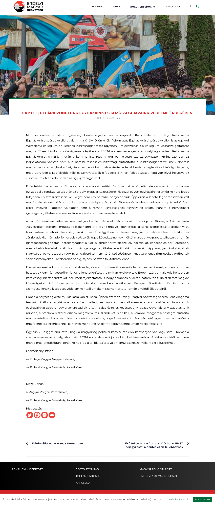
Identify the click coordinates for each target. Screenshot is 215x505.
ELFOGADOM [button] (202, 499)
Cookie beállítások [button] (177, 499)
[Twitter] (29, 415)
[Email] (52, 415)
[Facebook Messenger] (44, 415)
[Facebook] (37, 415)
